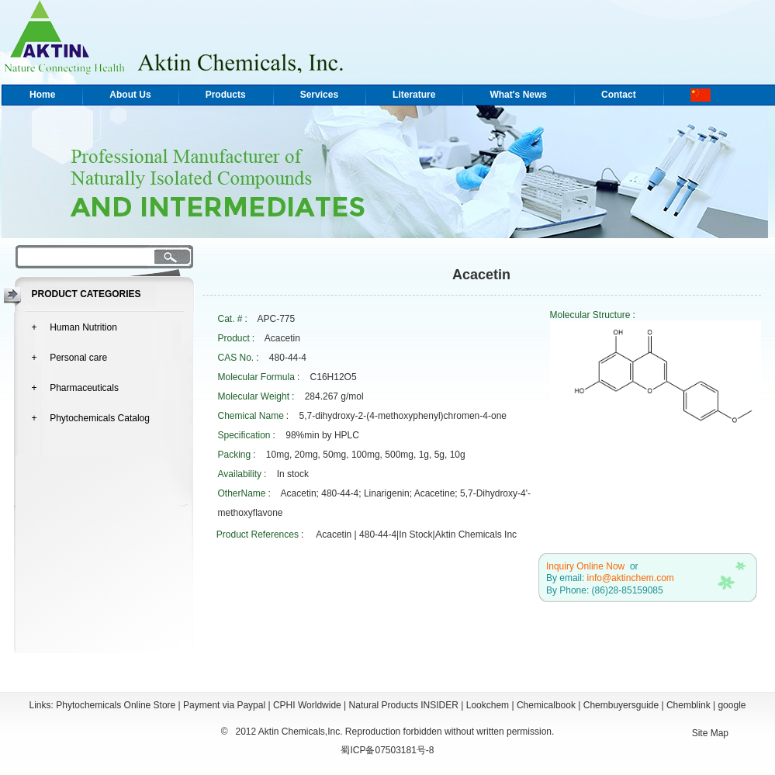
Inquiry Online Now (585, 566)
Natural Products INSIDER (403, 705)
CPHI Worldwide (307, 705)
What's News (518, 94)
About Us (130, 94)
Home (42, 94)
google (732, 705)
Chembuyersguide (621, 705)
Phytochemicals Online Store (115, 705)
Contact (618, 94)
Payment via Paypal (224, 705)
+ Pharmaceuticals (75, 387)
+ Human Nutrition (74, 327)
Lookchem (487, 705)
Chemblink (688, 705)
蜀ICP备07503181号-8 (387, 750)
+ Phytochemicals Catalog (91, 418)
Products (226, 94)
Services (319, 94)
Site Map (710, 733)
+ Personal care (70, 357)
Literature (414, 94)
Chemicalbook (546, 705)
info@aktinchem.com (630, 578)
